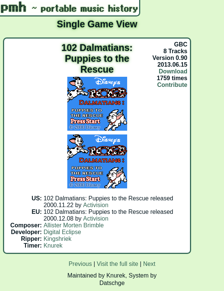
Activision (95, 205)
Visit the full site (117, 264)
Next (149, 264)
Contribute (172, 85)
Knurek (52, 245)
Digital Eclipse (62, 232)
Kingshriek (57, 239)
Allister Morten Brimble (73, 225)
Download (173, 71)
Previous (80, 264)
